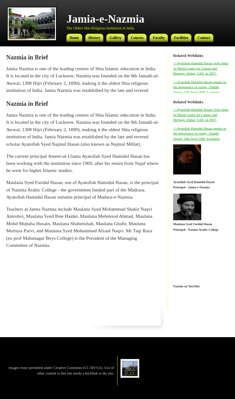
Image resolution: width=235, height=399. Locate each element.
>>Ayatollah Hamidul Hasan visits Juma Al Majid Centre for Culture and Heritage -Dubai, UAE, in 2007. (200, 68)
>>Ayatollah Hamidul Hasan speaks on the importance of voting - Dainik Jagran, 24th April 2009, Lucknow (199, 87)
